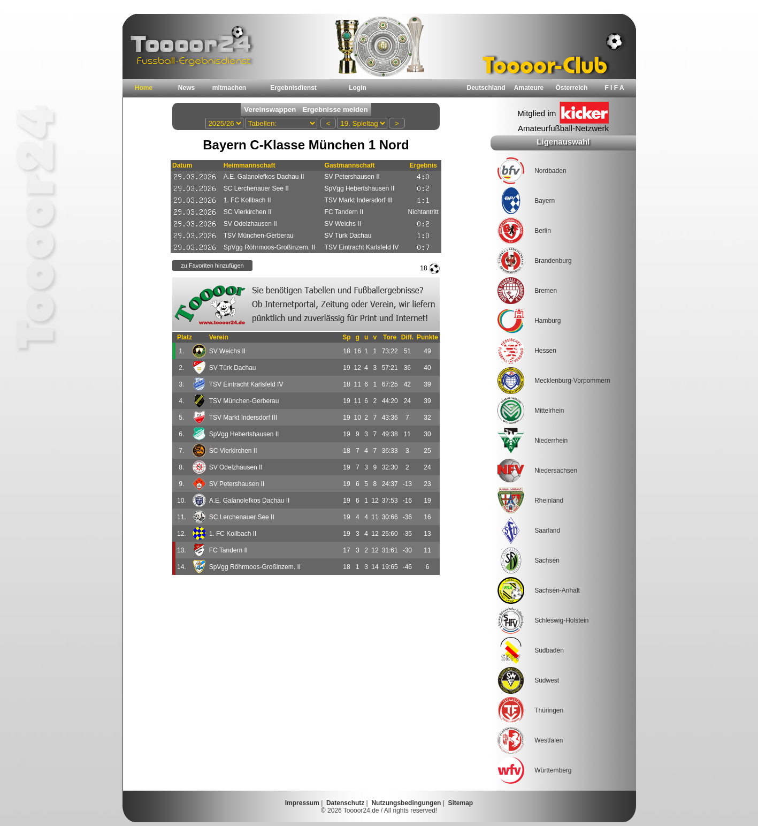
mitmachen (229, 88)
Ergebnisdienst (293, 88)
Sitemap (460, 803)
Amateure (528, 88)
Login (357, 88)
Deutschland (485, 88)
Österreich (571, 88)
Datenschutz (345, 803)
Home (143, 88)
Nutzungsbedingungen (406, 803)
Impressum (302, 803)
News (186, 88)
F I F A (614, 88)
